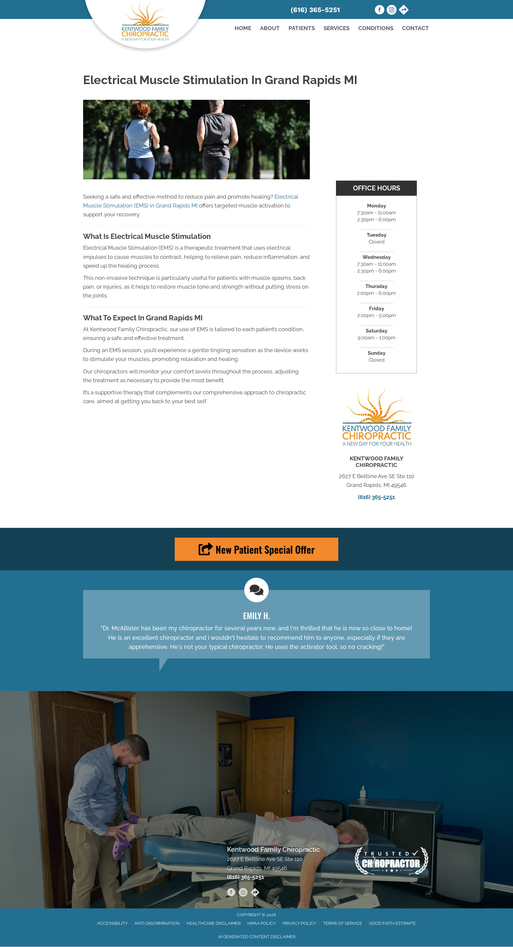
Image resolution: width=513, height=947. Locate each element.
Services (336, 28)
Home (243, 28)
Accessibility (112, 923)
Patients (302, 28)
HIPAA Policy (261, 923)
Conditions (375, 28)
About (270, 28)
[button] (256, 549)
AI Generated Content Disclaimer (256, 936)
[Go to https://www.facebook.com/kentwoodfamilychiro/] (379, 11)
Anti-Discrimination (157, 923)
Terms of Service (342, 923)
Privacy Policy (299, 923)
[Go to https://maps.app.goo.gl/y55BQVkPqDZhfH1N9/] (404, 10)
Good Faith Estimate (392, 923)
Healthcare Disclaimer (213, 923)
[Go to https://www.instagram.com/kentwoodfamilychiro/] (392, 11)
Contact (415, 28)
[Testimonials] (256, 624)
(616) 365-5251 (315, 10)
